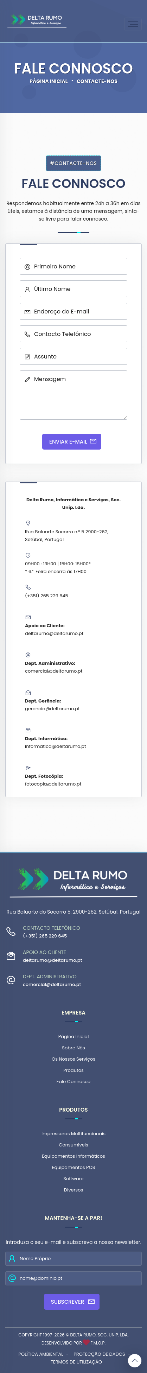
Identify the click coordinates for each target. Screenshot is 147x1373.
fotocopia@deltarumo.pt (53, 784)
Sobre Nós (73, 1047)
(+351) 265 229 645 (46, 595)
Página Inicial (49, 81)
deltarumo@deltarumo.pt (54, 633)
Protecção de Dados (99, 1354)
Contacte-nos (97, 81)
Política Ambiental (40, 1354)
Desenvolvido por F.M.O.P (73, 1343)
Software (73, 1178)
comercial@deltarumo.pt (53, 671)
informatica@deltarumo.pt (55, 746)
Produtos (73, 1070)
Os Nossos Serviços (73, 1059)
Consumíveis (73, 1145)
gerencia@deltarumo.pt (52, 708)
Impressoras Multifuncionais (73, 1133)
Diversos (73, 1190)
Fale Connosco (73, 1081)
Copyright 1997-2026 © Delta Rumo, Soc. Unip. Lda (73, 1335)
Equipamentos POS (73, 1167)
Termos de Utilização (76, 1362)
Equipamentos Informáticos (73, 1156)
